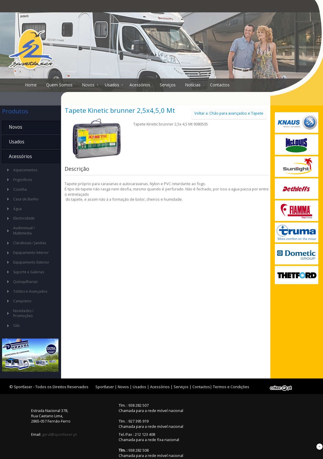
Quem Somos (59, 85)
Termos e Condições (231, 386)
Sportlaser (104, 386)
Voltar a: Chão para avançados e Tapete (228, 113)
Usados (112, 85)
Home (31, 85)
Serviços (168, 85)
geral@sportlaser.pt (59, 434)
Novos (88, 85)
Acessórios (139, 85)
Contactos (220, 85)
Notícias (193, 85)
